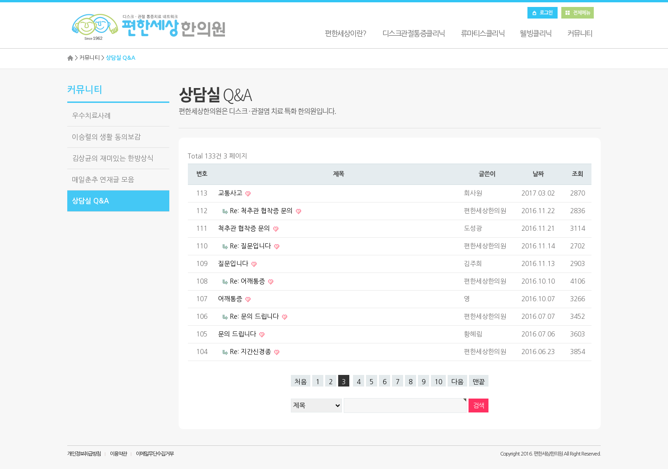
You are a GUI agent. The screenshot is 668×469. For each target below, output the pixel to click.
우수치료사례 (91, 115)
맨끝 (479, 382)
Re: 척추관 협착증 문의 (262, 211)
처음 (301, 382)
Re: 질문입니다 (251, 246)
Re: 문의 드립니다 (255, 316)
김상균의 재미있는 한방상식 (113, 158)
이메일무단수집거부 (154, 453)
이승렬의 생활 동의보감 (106, 136)
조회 (577, 174)
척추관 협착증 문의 (245, 228)
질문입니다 (234, 263)
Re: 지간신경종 (251, 352)
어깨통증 (231, 299)
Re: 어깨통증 (248, 281)
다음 (457, 382)
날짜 (538, 174)
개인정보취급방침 (84, 453)
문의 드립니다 (238, 334)
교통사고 (231, 193)
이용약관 (118, 453)
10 (438, 382)
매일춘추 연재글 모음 (103, 179)
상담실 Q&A (90, 200)
